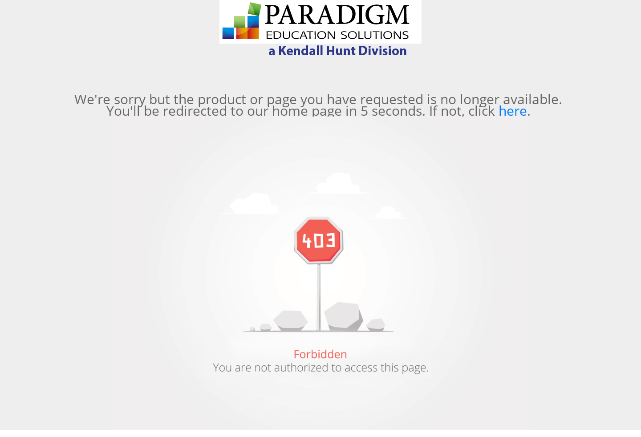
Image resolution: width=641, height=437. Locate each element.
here (513, 110)
